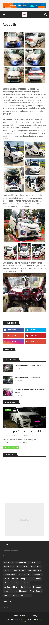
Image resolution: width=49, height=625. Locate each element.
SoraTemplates (19, 620)
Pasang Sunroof (36, 591)
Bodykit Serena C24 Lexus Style (27, 378)
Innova (38, 579)
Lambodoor (25, 587)
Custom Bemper (10, 575)
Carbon (6, 571)
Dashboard (37, 575)
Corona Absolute (34, 571)
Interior (6, 583)
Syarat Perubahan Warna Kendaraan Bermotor (29, 391)
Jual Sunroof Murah (11, 587)
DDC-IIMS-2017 (24, 575)
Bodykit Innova (22, 566)
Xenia (28, 595)
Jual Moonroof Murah (20, 583)
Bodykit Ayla (35, 562)
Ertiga (23, 579)
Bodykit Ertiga (9, 566)
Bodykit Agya (8, 562)
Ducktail (15, 579)
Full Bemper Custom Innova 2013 (22, 431)
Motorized (37, 587)
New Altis (7, 591)
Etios (30, 579)
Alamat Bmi (24, 616)
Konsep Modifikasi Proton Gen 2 (28, 366)
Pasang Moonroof (20, 591)
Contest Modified (19, 571)
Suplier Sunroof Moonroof (13, 595)
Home (15, 616)
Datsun (6, 579)
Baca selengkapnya (11, 447)
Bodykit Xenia (36, 566)
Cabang (34, 616)
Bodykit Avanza (21, 562)
